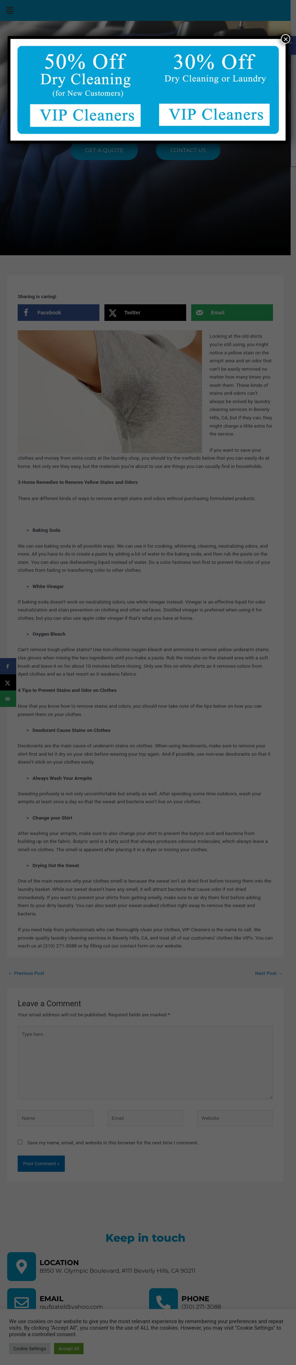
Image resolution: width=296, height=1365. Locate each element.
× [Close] (285, 39)
